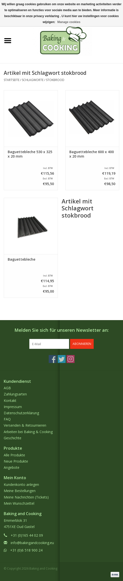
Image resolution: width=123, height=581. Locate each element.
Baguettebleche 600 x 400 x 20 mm (91, 154)
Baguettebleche (21, 259)
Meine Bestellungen (20, 490)
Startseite (11, 80)
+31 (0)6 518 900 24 (26, 550)
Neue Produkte (16, 461)
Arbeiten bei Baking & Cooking (28, 431)
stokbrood (55, 80)
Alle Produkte (14, 455)
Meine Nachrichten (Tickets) (26, 497)
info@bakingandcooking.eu (32, 542)
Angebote (11, 467)
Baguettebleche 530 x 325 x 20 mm (30, 154)
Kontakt (10, 400)
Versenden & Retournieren (25, 425)
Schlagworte (32, 80)
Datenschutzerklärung (21, 413)
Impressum (13, 406)
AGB (7, 388)
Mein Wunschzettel (19, 503)
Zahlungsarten (15, 394)
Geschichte (12, 438)
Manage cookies (69, 22)
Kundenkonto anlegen (21, 484)
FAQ (7, 419)
